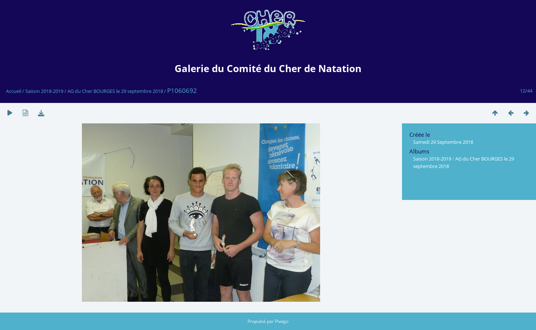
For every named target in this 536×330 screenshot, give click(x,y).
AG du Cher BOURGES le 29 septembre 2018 (115, 91)
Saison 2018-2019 (44, 91)
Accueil (13, 91)
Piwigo (281, 321)
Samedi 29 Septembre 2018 (443, 142)
